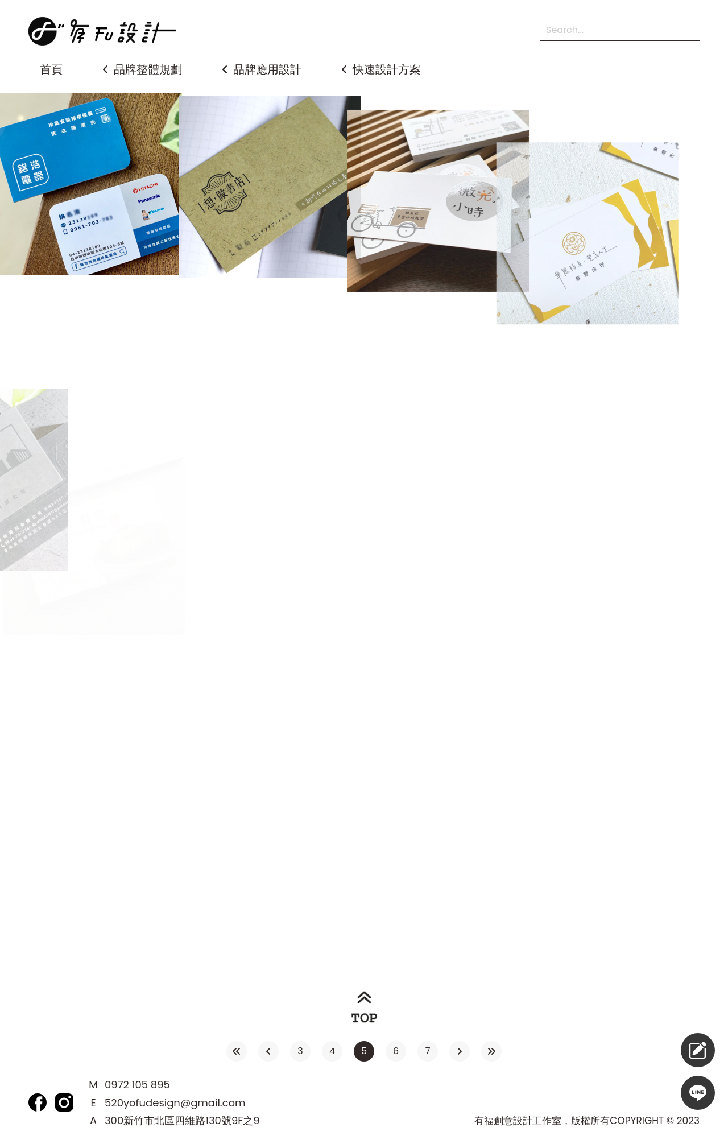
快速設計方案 (387, 69)
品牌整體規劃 (148, 69)
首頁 (51, 69)
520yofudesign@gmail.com (175, 1103)
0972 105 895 (137, 1084)
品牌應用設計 (267, 69)
